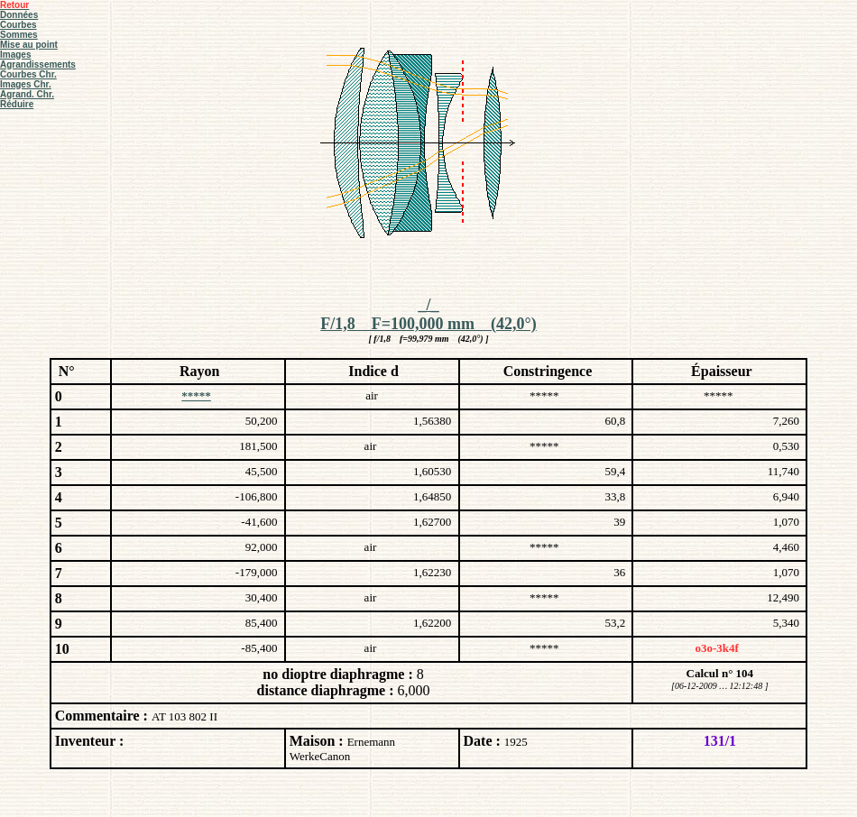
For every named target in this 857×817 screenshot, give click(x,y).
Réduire (16, 104)
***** (196, 395)
